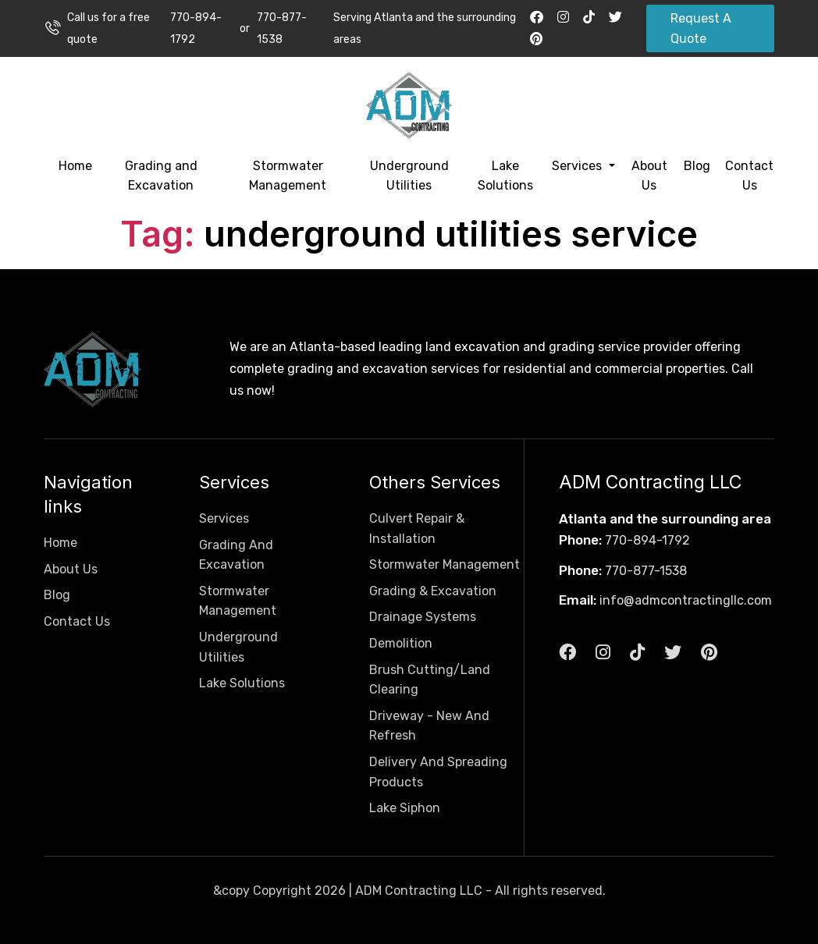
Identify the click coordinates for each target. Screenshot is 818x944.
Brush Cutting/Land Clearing (429, 679)
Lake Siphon (404, 807)
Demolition (400, 643)
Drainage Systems (422, 616)
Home (75, 165)
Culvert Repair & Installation (416, 528)
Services (578, 165)
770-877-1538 (282, 28)
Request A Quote (700, 28)
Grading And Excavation (236, 555)
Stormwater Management (287, 175)
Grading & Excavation (432, 591)
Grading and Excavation (161, 175)
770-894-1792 (196, 28)
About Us (649, 175)
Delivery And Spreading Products (438, 772)
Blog (697, 165)
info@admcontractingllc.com (685, 600)
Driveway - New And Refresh (429, 725)
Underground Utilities (409, 175)
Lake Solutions (505, 175)
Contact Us (749, 175)
